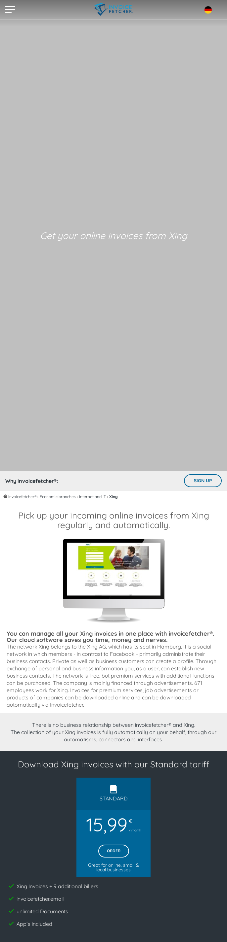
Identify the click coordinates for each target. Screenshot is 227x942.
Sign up (203, 481)
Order (113, 850)
